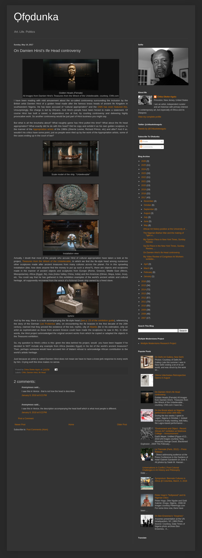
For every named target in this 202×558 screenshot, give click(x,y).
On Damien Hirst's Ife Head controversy (161, 252)
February (148, 272)
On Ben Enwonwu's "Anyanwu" (169, 516)
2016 (144, 281)
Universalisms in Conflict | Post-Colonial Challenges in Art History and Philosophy (161, 468)
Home (71, 424)
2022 (144, 177)
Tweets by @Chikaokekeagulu (152, 129)
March (147, 268)
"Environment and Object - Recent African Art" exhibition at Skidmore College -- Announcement (170, 431)
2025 (144, 165)
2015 (144, 285)
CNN (24, 372)
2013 (144, 293)
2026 (144, 161)
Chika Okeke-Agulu (166, 97)
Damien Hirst (32, 372)
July (146, 217)
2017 (144, 197)
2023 (144, 173)
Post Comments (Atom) (37, 429)
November (149, 201)
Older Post (122, 424)
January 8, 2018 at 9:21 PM (34, 395)
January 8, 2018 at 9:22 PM (34, 412)
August (147, 213)
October (148, 205)
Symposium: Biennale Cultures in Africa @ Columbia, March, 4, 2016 (171, 479)
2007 (144, 318)
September (149, 209)
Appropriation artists (43, 129)
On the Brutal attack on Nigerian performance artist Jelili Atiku (169, 411)
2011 (144, 301)
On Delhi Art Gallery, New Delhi (169, 357)
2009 (144, 310)
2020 (144, 185)
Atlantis (93, 327)
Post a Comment (25, 418)
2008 (144, 314)
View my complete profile (149, 117)
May (146, 225)
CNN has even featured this (112, 107)
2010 (144, 305)
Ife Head (42, 372)
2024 (144, 169)
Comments (146, 147)
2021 (144, 181)
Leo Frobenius (47, 323)
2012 (144, 297)
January (148, 276)
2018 (144, 193)
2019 (144, 189)
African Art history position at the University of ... (165, 229)
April (146, 264)
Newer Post (20, 424)
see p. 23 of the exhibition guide (97, 320)
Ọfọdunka (36, 16)
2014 (144, 289)
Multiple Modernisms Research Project (158, 343)
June (146, 221)
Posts (144, 141)
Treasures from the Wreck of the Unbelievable (46, 261)
